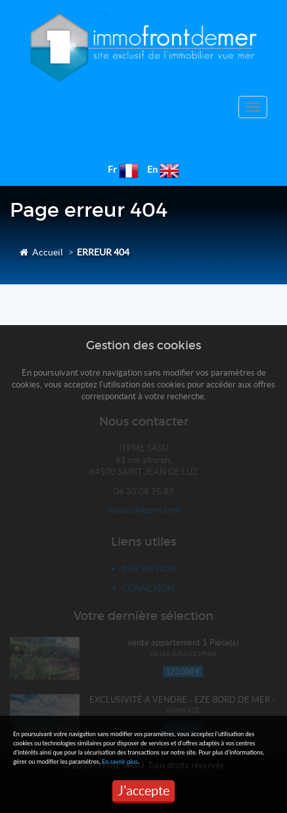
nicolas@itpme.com (144, 510)
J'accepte (143, 790)
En (152, 169)
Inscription (143, 569)
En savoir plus (119, 762)
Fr (112, 169)
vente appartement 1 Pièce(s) (183, 643)
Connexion (143, 589)
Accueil (41, 252)
